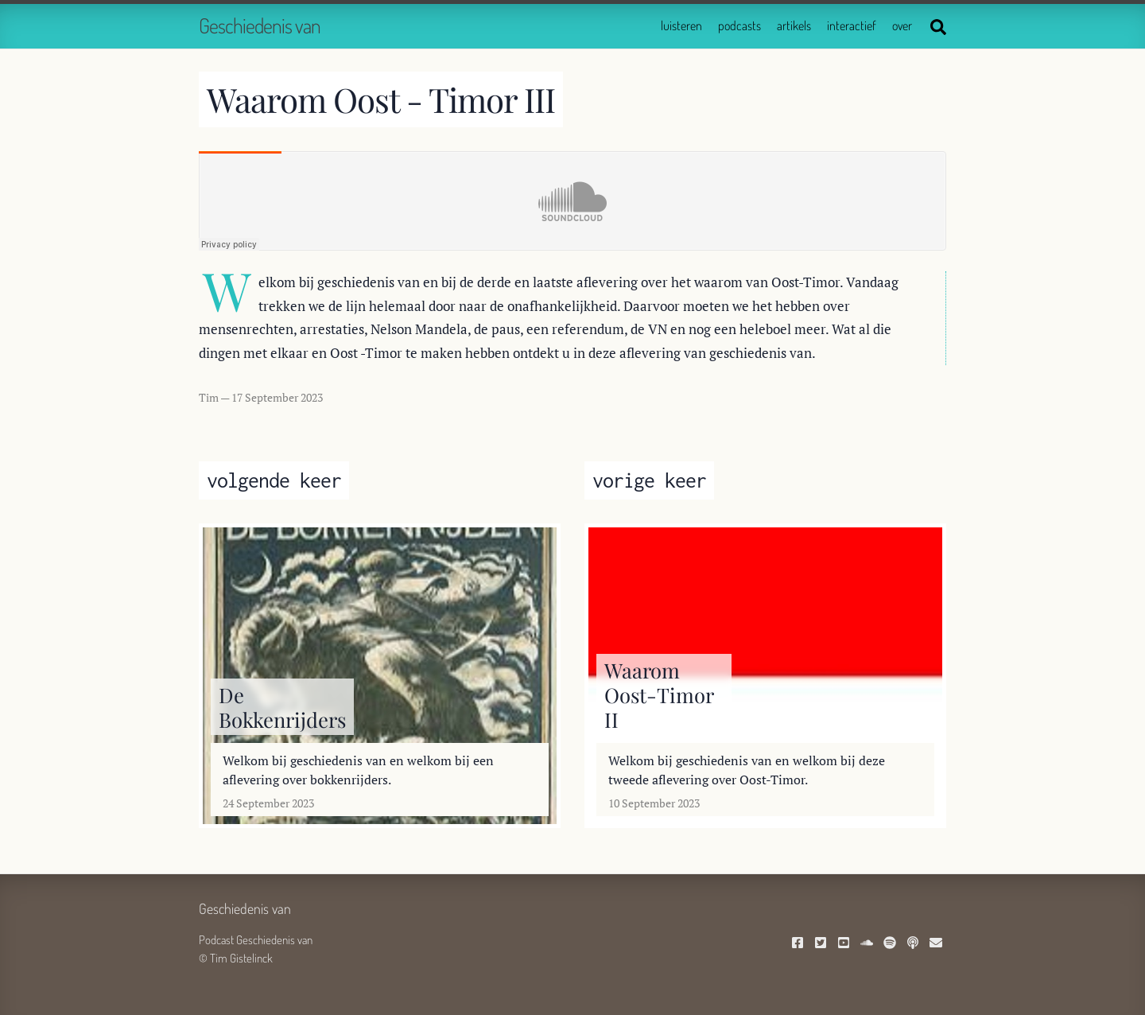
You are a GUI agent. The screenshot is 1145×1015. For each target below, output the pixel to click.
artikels (794, 25)
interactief (851, 25)
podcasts (739, 25)
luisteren (681, 25)
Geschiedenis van (259, 25)
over (902, 25)
